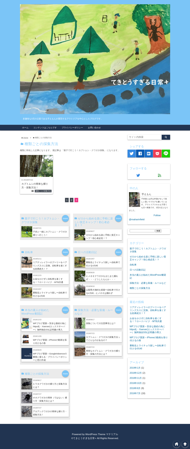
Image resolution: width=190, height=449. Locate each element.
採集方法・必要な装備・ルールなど (148, 283)
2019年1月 (135, 367)
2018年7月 (135, 393)
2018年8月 (135, 388)
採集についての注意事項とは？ (101, 323)
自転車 (133, 264)
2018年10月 (136, 383)
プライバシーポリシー (72, 127)
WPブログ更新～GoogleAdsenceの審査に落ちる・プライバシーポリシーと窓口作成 (50, 356)
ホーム (25, 127)
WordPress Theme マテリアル (101, 434)
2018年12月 (136, 373)
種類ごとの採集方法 (43, 191)
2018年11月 (136, 378)
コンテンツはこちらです (45, 127)
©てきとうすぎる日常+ (83, 438)
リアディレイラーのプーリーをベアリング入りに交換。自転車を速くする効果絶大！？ (50, 265)
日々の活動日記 (138, 269)
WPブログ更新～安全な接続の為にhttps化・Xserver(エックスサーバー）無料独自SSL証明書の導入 (49, 326)
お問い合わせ (94, 127)
